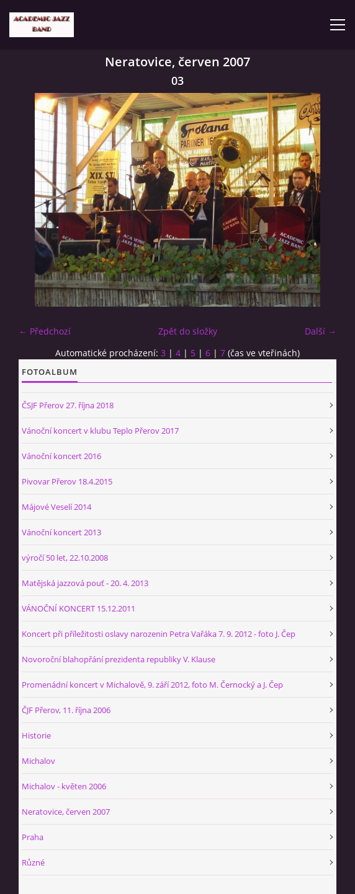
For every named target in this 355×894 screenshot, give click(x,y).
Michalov (38, 760)
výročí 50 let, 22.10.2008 (65, 557)
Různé (33, 862)
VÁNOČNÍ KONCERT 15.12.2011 (78, 608)
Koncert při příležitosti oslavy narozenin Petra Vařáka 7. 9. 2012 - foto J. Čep (158, 633)
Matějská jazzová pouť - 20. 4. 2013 (85, 583)
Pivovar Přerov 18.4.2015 (67, 481)
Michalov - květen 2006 (64, 786)
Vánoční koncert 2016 (61, 456)
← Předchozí (45, 331)
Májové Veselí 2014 (56, 506)
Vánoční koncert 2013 (61, 532)
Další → (320, 331)
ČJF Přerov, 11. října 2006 (66, 710)
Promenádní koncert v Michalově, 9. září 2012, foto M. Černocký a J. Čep (152, 684)
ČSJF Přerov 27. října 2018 (68, 405)
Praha (32, 837)
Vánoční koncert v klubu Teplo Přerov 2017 (100, 430)
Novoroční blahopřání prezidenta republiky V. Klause (118, 659)
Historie (36, 735)
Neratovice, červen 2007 (66, 811)
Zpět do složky (187, 331)
